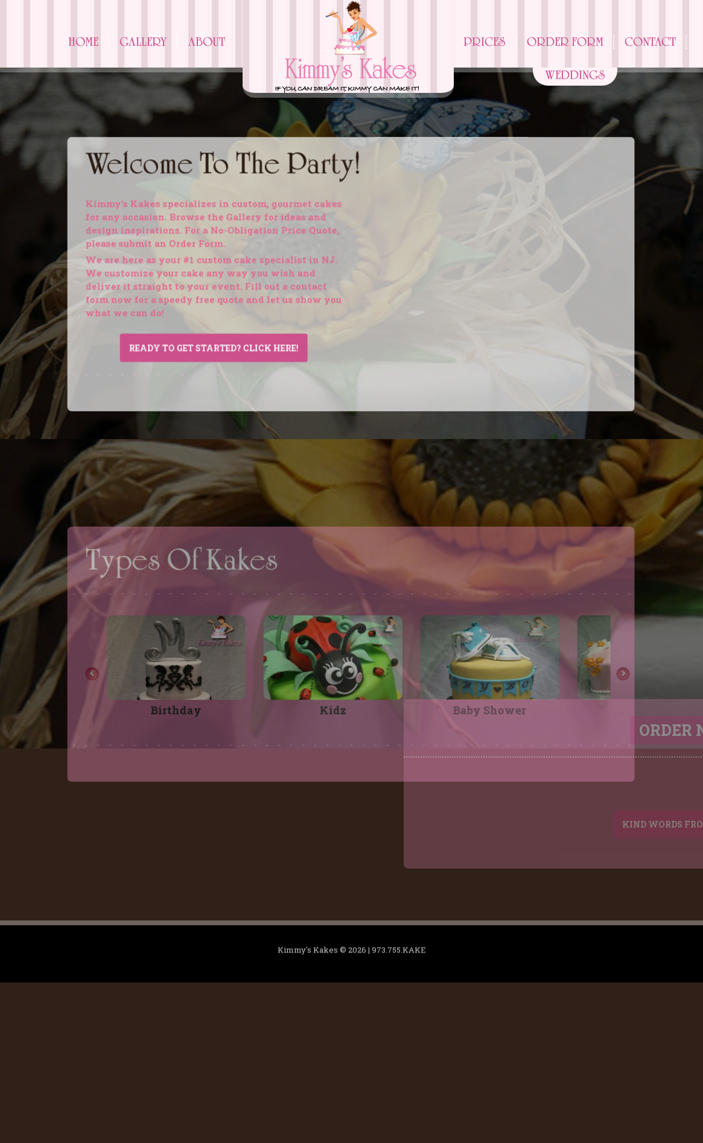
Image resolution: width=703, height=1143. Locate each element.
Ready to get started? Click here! (191, 367)
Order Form (565, 41)
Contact (650, 41)
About (206, 41)
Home (83, 41)
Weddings (575, 75)
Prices (484, 41)
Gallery (143, 41)
